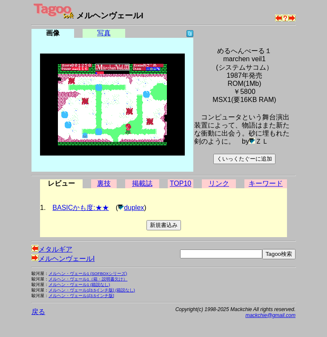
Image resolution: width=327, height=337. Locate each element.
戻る (38, 311)
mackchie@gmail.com (270, 315)
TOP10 (180, 183)
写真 (104, 33)
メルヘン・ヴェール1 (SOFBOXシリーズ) (88, 273)
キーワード (266, 183)
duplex (134, 207)
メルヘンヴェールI (63, 258)
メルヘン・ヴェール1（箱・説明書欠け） (88, 279)
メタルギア (52, 249)
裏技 (104, 183)
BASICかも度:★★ (80, 207)
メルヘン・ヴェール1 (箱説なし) (79, 284)
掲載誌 (142, 183)
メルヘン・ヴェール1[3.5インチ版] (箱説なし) (92, 290)
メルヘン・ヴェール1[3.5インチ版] (81, 295)
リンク (219, 183)
